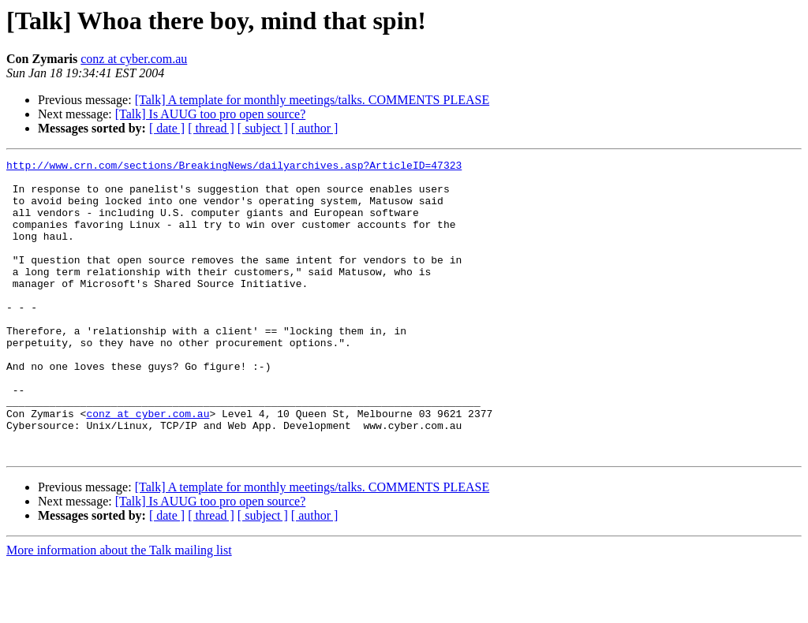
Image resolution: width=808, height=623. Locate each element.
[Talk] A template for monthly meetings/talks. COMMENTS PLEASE (312, 99)
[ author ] (315, 128)
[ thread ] (211, 128)
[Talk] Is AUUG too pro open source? (210, 114)
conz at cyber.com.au (133, 58)
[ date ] (167, 128)
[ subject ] (263, 128)
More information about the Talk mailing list (119, 609)
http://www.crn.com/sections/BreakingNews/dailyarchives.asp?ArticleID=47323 (234, 167)
